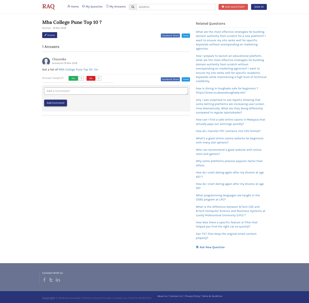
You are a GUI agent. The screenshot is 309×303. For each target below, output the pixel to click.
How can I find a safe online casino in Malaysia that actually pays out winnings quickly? (230, 121)
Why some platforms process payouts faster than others (229, 163)
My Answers (116, 6)
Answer (49, 35)
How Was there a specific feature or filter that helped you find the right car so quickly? (227, 224)
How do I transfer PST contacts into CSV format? (228, 131)
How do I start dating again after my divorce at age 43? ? (230, 174)
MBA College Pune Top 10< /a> (78, 69)
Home (73, 6)
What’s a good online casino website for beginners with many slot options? (229, 140)
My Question (92, 6)
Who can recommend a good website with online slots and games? (229, 152)
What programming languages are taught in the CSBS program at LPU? (228, 197)
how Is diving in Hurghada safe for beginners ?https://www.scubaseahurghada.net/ (227, 90)
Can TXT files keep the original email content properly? (226, 236)
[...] (176, 7)
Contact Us (176, 296)
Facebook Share (170, 35)
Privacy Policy (192, 296)
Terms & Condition (212, 296)
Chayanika (59, 59)
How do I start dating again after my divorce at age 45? (230, 186)
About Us (162, 296)
